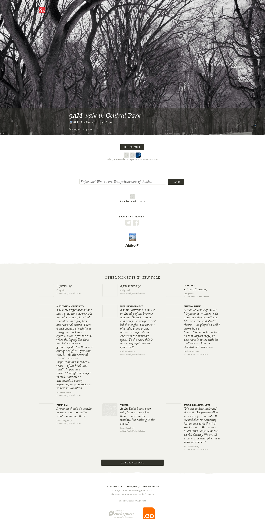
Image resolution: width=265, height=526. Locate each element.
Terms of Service (151, 486)
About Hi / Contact (115, 486)
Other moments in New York (132, 277)
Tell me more (132, 147)
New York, (99, 122)
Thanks (175, 182)
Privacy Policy (133, 486)
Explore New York (132, 462)
